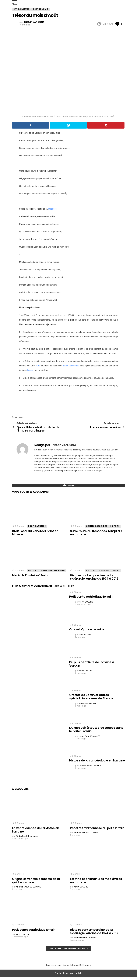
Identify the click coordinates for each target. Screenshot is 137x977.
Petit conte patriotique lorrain (91, 596)
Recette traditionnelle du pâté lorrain (97, 828)
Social (115, 570)
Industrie (103, 570)
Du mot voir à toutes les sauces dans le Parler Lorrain (96, 729)
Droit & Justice (37, 526)
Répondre (68, 485)
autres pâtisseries (71, 365)
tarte (38, 365)
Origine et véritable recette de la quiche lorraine (36, 880)
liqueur (30, 370)
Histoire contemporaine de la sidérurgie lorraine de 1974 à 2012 (94, 577)
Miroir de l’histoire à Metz (30, 575)
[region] (68, 402)
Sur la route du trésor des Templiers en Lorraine (96, 533)
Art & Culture (64, 586)
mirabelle (52, 209)
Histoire (114, 526)
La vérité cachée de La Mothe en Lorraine (35, 830)
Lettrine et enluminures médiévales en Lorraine (96, 880)
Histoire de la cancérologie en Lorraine (97, 760)
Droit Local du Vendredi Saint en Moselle (35, 533)
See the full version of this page (68, 948)
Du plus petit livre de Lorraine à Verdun (91, 664)
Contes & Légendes (96, 526)
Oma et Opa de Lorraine (86, 629)
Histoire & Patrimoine (53, 570)
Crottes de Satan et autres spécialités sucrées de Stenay (91, 696)
